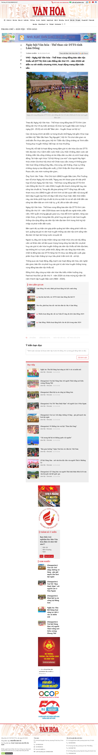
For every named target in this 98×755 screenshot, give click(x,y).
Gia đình (43, 20)
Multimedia (58, 24)
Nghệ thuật (50, 20)
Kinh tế (67, 20)
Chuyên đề (85, 20)
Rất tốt (44, 547)
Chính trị (9, 20)
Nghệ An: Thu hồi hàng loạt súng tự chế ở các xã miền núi (60, 369)
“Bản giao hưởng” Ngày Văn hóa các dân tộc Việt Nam (59, 449)
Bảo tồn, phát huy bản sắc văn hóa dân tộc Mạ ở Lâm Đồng (57, 305)
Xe (47, 24)
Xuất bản (26, 20)
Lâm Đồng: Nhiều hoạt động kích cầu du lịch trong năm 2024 (59, 322)
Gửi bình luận (82, 357)
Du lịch (38, 20)
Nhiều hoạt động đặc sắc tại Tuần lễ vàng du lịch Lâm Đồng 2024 (61, 314)
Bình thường (46, 550)
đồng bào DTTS (44, 338)
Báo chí (20, 20)
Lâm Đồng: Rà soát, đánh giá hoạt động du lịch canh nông (57, 288)
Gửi (41, 556)
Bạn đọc (35, 24)
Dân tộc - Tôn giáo (75, 20)
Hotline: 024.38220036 (60, 2)
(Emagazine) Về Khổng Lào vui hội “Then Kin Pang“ (58, 426)
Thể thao (32, 20)
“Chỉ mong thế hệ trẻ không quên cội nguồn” (56, 437)
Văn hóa (15, 20)
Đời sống (61, 20)
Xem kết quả (49, 556)
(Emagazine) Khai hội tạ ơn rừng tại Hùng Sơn (56, 392)
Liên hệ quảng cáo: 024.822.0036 (43, 751)
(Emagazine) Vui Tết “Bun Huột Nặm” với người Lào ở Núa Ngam (63, 403)
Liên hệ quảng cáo (76, 2)
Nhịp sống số (41, 24)
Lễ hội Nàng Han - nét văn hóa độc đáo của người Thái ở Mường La (63, 461)
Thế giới (51, 24)
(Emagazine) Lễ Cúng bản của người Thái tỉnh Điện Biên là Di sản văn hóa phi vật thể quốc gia (63, 472)
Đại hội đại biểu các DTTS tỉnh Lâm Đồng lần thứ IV (56, 297)
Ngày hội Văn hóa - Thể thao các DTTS (67, 338)
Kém (43, 552)
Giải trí (56, 20)
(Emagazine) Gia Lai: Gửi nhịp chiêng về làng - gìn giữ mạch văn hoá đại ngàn (63, 416)
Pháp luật (91, 20)
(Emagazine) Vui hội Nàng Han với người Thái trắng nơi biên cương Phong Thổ (61, 382)
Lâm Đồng (32, 338)
